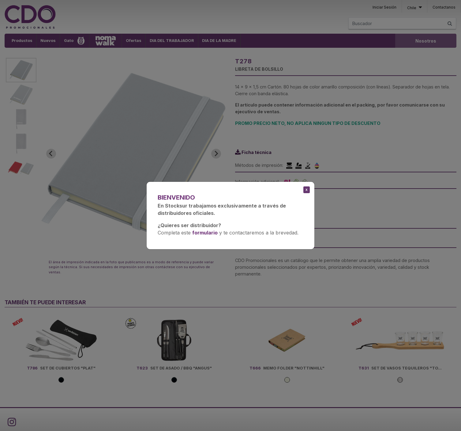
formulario (205, 233)
